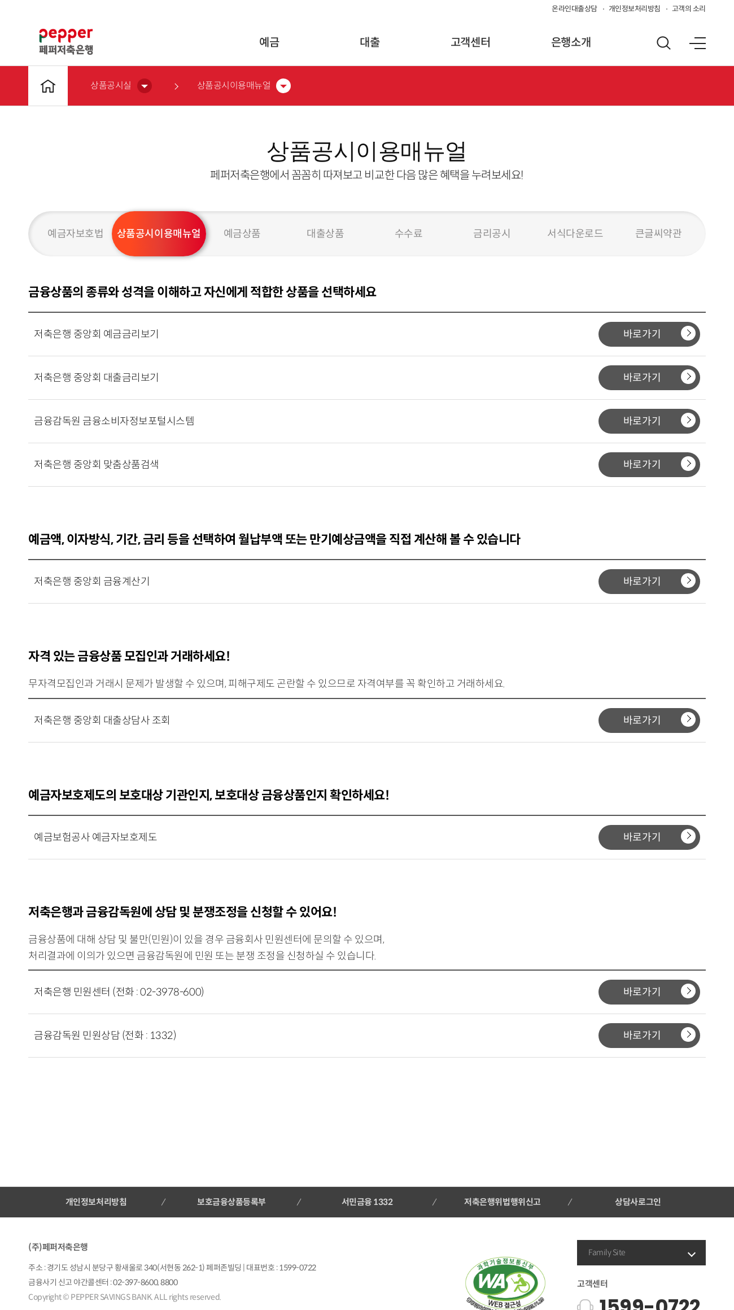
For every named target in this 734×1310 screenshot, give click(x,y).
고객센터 (470, 43)
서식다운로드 (575, 234)
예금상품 (242, 234)
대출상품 (325, 234)
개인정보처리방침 (635, 9)
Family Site (607, 1252)
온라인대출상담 (574, 9)
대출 (369, 43)
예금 (269, 43)
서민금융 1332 (367, 1202)
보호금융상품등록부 (231, 1202)
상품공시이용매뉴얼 (159, 234)
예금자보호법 (75, 234)
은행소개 (571, 43)
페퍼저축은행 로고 (66, 42)
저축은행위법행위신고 (502, 1202)
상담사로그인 (638, 1202)
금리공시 (491, 234)
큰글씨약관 (658, 234)
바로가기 (659, 333)
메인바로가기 (48, 86)
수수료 (409, 234)
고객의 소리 (689, 9)
